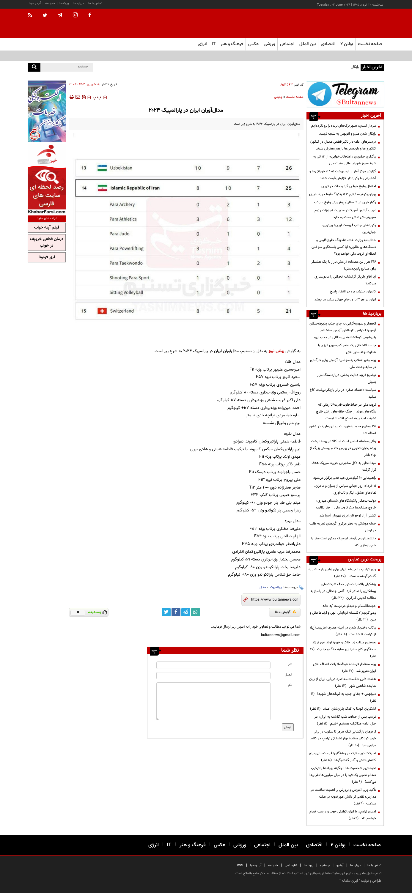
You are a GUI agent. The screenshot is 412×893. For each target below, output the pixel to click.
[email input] (213, 675)
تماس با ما (95, 3)
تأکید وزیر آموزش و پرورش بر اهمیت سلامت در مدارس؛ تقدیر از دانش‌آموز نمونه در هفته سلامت (343, 796)
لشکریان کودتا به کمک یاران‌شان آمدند (343, 708)
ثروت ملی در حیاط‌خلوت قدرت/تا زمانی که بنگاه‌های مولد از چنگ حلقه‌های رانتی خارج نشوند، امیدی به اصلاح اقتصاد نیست (346, 411)
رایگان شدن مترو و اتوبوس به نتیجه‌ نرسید (347, 133)
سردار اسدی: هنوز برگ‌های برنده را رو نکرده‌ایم (343, 125)
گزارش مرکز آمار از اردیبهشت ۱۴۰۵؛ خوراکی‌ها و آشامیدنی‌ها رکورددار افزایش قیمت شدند (342, 175)
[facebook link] (176, 612)
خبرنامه (50, 3)
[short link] (274, 599)
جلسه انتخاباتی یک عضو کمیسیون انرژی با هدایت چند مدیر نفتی (347, 349)
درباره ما (78, 3)
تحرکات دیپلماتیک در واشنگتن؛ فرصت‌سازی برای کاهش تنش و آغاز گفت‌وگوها (342, 757)
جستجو (325, 865)
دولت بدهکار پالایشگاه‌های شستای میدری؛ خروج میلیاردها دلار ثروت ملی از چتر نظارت (346, 504)
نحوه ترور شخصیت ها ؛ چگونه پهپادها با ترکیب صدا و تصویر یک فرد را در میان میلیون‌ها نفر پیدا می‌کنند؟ (342, 775)
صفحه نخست (370, 44)
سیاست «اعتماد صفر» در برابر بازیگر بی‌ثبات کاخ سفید (343, 393)
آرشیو (339, 865)
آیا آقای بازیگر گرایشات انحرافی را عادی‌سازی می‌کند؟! (345, 280)
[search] (34, 67)
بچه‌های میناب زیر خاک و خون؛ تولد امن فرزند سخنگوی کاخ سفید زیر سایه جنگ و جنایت (343, 649)
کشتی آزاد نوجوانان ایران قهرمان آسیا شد (348, 515)
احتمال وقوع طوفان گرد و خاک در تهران (348, 186)
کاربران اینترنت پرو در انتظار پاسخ (353, 291)
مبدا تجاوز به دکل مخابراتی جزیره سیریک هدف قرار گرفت (344, 466)
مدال (263, 587)
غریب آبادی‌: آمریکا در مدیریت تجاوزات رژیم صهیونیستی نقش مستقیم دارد (345, 214)
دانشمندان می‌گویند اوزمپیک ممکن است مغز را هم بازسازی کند (343, 542)
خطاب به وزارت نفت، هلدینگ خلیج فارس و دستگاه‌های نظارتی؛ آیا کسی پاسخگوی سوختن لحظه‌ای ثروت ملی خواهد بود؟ (344, 246)
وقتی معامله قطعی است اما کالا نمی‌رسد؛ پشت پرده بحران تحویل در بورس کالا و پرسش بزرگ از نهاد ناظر (343, 448)
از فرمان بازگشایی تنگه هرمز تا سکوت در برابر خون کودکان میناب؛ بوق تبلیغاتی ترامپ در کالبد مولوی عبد (343, 738)
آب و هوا (35, 3)
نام (290, 664)
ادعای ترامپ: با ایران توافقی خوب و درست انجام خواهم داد (342, 815)
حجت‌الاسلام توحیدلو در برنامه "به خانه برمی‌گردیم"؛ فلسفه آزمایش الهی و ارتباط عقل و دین (343, 612)
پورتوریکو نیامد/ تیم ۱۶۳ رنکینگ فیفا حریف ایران (342, 194)
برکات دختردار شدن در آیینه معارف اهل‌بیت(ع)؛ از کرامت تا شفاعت (343, 631)
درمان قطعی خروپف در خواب (46, 242)
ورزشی (278, 97)
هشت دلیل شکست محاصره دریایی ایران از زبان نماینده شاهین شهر (342, 682)
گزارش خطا (285, 612)
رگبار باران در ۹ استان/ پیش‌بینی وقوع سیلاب (345, 202)
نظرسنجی (291, 865)
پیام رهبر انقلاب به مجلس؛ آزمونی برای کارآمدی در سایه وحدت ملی (343, 363)
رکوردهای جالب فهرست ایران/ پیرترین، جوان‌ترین (349, 229)
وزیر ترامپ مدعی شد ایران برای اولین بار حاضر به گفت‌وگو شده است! (342, 573)
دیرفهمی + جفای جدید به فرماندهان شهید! (343, 697)
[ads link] (345, 94)
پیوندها (64, 3)
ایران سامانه (350, 880)
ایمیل (288, 674)
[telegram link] (185, 612)
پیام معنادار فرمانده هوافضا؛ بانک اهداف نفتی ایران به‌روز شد (344, 668)
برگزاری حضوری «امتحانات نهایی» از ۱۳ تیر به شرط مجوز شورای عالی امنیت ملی (344, 160)
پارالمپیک (275, 587)
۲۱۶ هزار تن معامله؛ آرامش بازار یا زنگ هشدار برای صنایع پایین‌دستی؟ (344, 265)
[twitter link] (166, 612)
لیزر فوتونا (47, 257)
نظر (290, 685)
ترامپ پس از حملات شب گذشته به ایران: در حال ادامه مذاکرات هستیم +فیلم (345, 720)
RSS (240, 865)
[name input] (213, 665)
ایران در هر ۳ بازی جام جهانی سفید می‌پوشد (345, 299)
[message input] (213, 701)
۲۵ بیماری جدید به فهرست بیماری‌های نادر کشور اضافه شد (342, 430)
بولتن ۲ (346, 44)
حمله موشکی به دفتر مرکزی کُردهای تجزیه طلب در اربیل (342, 527)
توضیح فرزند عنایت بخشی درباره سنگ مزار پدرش (346, 378)
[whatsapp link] (195, 612)
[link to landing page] (354, 23)
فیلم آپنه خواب (46, 227)
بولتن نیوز (276, 351)
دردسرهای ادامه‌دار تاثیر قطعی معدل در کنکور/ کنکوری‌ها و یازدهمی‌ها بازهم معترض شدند (343, 145)
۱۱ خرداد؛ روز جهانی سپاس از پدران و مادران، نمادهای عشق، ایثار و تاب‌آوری (345, 489)
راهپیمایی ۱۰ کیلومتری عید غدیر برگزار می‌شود (344, 478)
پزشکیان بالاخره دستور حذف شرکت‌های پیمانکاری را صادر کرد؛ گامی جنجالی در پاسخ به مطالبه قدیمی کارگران (343, 591)
